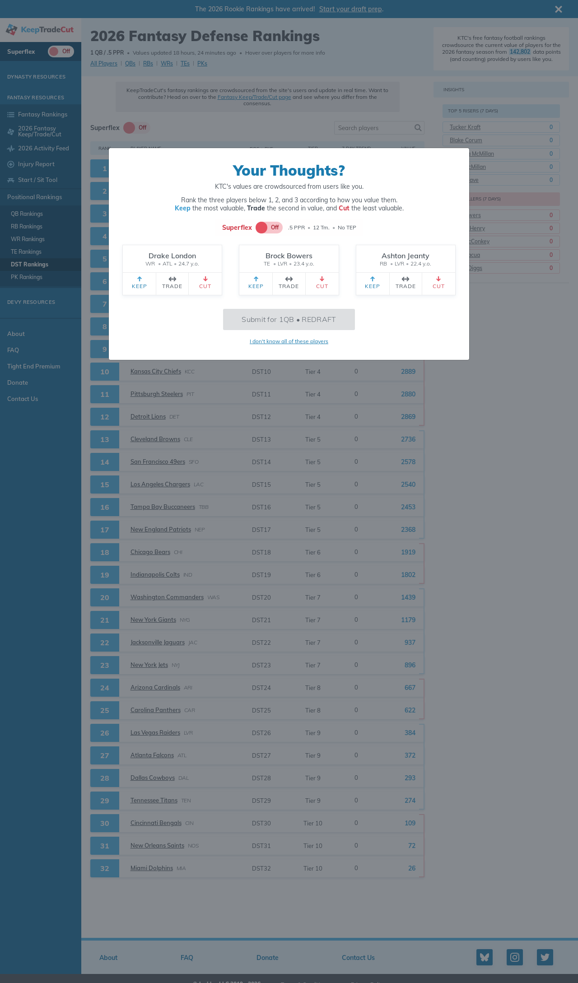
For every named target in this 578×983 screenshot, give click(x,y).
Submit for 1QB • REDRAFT (289, 319)
